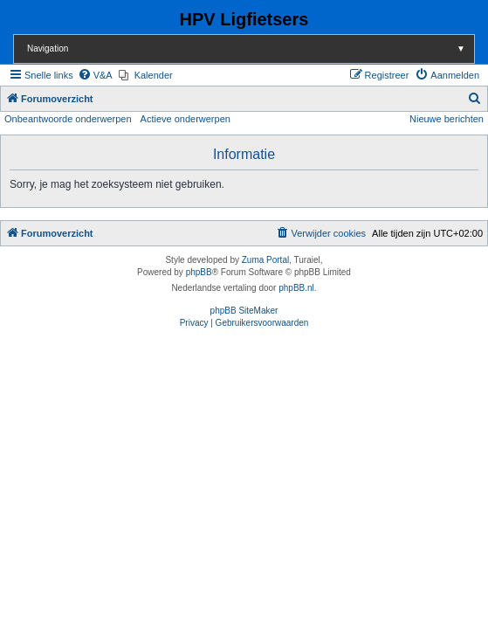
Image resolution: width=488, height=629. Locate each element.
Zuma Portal (265, 260)
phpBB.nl (296, 288)
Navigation (250, 48)
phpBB (199, 272)
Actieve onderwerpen (185, 119)
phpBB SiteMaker (244, 310)
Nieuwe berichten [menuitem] (446, 119)
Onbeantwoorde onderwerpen (68, 119)
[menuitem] (95, 75)
